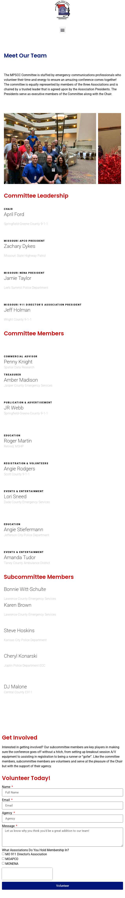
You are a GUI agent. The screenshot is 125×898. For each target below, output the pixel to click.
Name (6, 787)
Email (6, 800)
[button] (62, 30)
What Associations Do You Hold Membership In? (35, 850)
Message (8, 826)
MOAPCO (11, 859)
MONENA (11, 864)
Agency (7, 813)
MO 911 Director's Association (26, 854)
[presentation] (27, 874)
